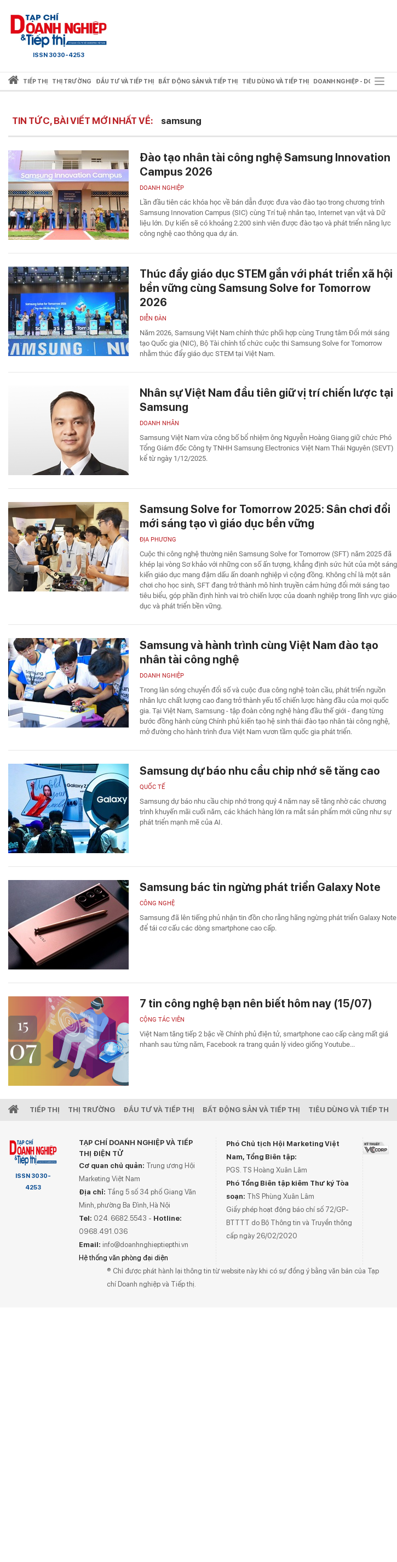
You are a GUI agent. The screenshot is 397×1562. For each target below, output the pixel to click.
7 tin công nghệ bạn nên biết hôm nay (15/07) (256, 1003)
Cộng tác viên (162, 1019)
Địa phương (158, 539)
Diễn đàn (153, 318)
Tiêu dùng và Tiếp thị (349, 1110)
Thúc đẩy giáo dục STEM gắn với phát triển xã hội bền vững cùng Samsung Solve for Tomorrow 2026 (266, 288)
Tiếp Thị (45, 1110)
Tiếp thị (35, 81)
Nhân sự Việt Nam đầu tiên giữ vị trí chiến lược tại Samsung (266, 400)
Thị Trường (91, 1110)
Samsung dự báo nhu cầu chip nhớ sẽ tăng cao (260, 770)
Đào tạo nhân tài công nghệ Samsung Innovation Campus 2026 (265, 164)
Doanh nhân (159, 423)
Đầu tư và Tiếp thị (158, 1110)
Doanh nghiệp (162, 187)
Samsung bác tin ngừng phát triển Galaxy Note (260, 887)
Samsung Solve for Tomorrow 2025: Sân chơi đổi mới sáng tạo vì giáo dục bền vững (265, 516)
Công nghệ (157, 903)
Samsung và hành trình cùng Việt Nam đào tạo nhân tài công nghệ (259, 652)
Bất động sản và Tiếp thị (251, 1110)
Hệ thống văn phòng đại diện (123, 1258)
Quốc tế (152, 787)
